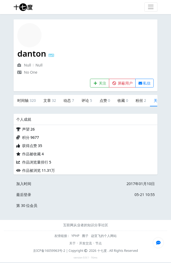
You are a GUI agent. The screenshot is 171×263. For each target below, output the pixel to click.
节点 (98, 243)
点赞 (105, 100)
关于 (72, 243)
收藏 (122, 100)
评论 (87, 100)
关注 (99, 83)
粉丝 (141, 100)
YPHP (75, 235)
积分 (30, 137)
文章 (49, 100)
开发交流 (85, 243)
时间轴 (26, 100)
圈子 (85, 235)
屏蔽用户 (122, 83)
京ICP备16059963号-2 (49, 250)
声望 (28, 129)
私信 (145, 83)
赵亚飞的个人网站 (104, 235)
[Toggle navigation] (150, 7)
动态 (68, 100)
